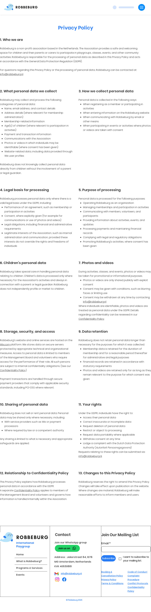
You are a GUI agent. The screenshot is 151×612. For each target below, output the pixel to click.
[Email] (125, 549)
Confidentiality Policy (91, 319)
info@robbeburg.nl (11, 74)
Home (20, 554)
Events (20, 575)
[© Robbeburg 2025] (75, 600)
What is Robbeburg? (29, 561)
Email (106, 543)
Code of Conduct (137, 571)
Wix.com (5, 344)
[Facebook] (64, 579)
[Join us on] (67, 548)
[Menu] (141, 7)
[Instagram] (57, 579)
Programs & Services (29, 568)
